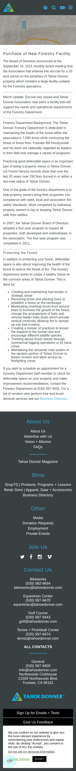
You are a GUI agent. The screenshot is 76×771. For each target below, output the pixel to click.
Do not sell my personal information (31, 751)
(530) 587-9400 (38, 666)
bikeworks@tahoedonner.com (38, 588)
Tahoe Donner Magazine (38, 462)
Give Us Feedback (38, 722)
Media (38, 518)
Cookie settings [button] (19, 759)
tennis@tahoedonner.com (38, 638)
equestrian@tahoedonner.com (38, 605)
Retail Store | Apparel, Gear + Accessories (38, 490)
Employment (38, 528)
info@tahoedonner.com (38, 670)
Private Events (38, 534)
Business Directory (53, 398)
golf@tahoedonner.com (38, 621)
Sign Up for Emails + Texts (38, 713)
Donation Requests (38, 523)
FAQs (38, 447)
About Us (37, 431)
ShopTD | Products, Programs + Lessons (38, 485)
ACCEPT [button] (39, 759)
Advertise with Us (38, 436)
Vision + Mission (38, 442)
